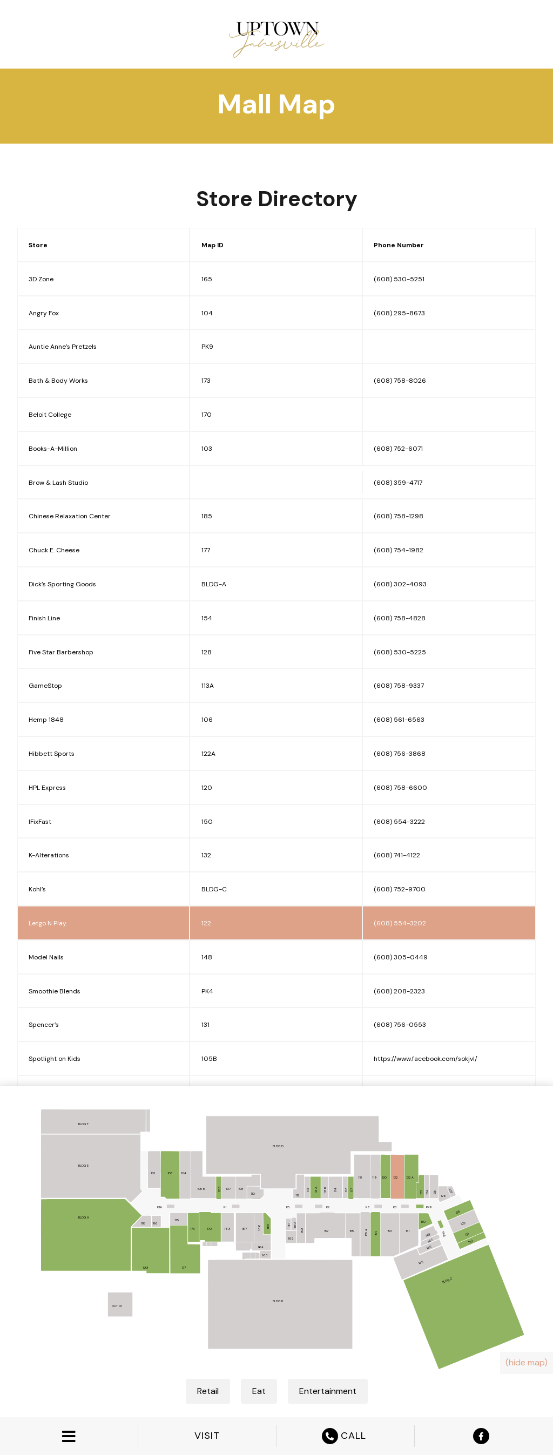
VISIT (207, 1436)
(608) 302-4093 (400, 584)
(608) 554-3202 (400, 923)
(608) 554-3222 (399, 821)
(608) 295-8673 (399, 313)
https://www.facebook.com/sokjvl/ (425, 1058)
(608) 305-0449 (401, 957)
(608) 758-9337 (399, 685)
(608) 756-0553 (400, 1024)
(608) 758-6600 (400, 787)
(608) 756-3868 (400, 753)
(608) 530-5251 (399, 279)
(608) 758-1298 (398, 516)
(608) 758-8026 (400, 380)
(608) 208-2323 (399, 991)
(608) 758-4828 (400, 618)
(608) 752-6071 (398, 448)
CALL (345, 1436)
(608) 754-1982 (398, 550)
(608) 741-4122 (397, 855)
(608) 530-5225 (400, 652)
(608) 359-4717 (398, 482)
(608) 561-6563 (399, 719)
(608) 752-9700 (400, 889)
